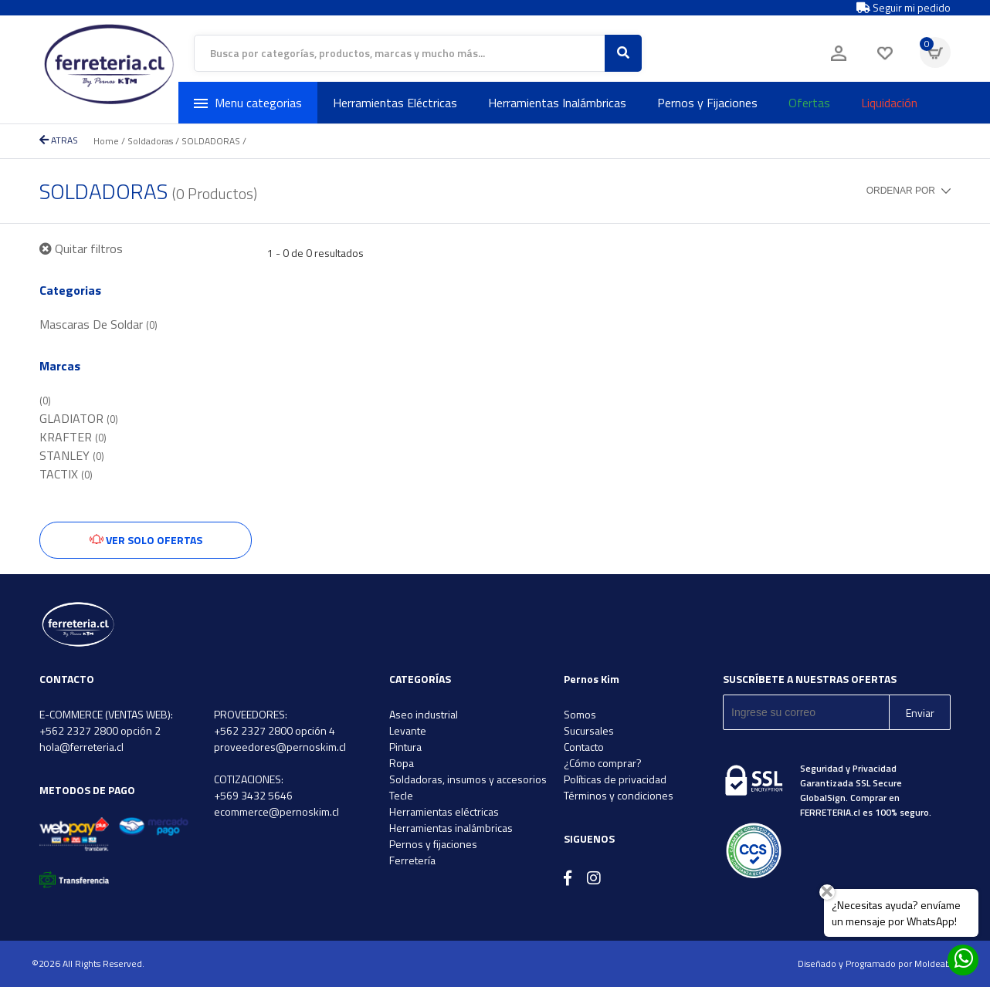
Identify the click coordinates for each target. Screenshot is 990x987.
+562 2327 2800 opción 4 (274, 730)
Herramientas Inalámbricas (557, 102)
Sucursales (589, 730)
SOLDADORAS (210, 141)
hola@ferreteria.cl (81, 747)
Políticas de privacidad (615, 779)
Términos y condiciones (618, 795)
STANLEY (71, 455)
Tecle (401, 795)
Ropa (401, 763)
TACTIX (66, 474)
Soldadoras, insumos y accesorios (468, 779)
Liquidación (889, 102)
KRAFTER (73, 437)
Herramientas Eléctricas (395, 102)
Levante (407, 730)
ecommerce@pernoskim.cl (276, 811)
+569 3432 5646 (253, 795)
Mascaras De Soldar (98, 324)
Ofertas (809, 102)
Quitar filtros (81, 248)
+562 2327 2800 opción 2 (100, 730)
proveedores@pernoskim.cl (280, 747)
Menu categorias (248, 102)
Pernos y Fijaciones (707, 102)
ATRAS (58, 140)
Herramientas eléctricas (444, 811)
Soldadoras (150, 141)
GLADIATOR (78, 418)
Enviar (920, 713)
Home (106, 141)
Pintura (405, 747)
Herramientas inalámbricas (451, 828)
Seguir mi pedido (903, 7)
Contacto (584, 747)
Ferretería (412, 860)
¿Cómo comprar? (603, 763)
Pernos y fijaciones (433, 844)
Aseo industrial (423, 714)
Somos (580, 714)
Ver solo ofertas (146, 540)
